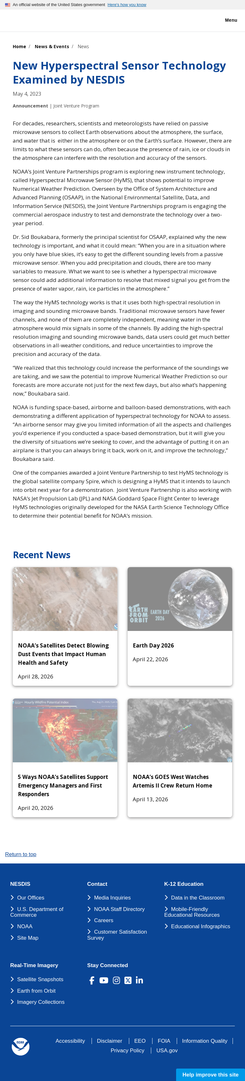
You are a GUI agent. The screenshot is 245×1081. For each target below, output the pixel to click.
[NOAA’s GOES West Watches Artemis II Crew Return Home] (180, 730)
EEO (140, 1041)
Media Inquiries (112, 898)
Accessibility (70, 1041)
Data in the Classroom (198, 898)
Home (19, 46)
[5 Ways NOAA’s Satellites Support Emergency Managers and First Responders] (65, 730)
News (83, 46)
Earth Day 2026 (153, 645)
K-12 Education (184, 884)
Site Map (28, 938)
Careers (103, 920)
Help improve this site (210, 1075)
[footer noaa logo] (20, 1046)
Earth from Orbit (36, 991)
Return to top (20, 854)
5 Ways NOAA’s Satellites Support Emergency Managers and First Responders (63, 785)
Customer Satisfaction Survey (117, 935)
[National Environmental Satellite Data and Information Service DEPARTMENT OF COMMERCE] (24, 19)
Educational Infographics (200, 926)
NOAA (25, 926)
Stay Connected (107, 965)
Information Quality (204, 1041)
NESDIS (20, 884)
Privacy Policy (127, 1051)
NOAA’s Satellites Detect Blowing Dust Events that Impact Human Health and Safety (63, 654)
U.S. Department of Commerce (36, 912)
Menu (224, 20)
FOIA (164, 1041)
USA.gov (167, 1051)
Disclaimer (109, 1041)
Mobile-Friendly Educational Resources (192, 912)
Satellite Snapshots (40, 979)
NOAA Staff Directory (119, 909)
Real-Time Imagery (34, 965)
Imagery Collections (41, 1002)
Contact (97, 884)
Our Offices (30, 898)
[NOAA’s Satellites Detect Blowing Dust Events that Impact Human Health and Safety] (65, 599)
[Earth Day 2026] (180, 599)
